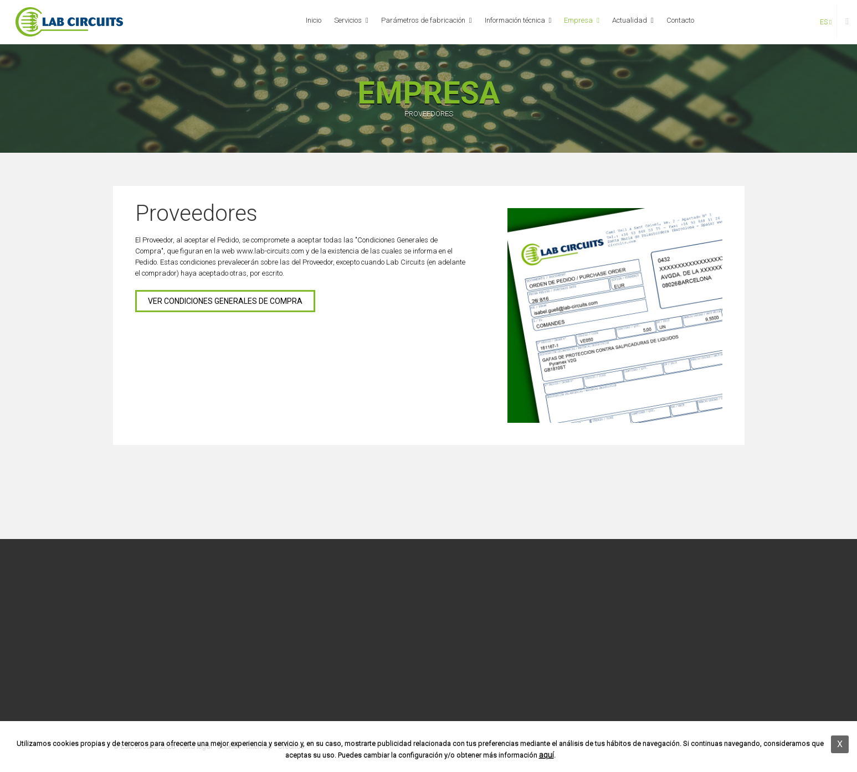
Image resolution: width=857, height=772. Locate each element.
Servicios (348, 20)
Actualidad (629, 20)
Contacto (680, 20)
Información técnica (515, 20)
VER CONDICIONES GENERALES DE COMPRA (225, 301)
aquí (546, 755)
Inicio (313, 20)
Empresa (578, 20)
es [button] (826, 22)
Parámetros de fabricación (423, 20)
